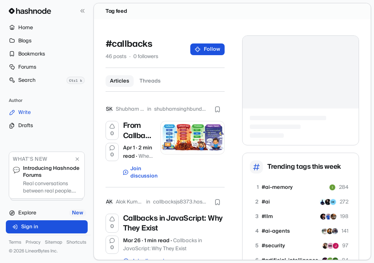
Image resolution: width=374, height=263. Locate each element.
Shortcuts (76, 242)
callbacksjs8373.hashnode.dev (180, 202)
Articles (119, 81)
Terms (15, 242)
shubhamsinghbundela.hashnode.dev (180, 109)
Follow (208, 49)
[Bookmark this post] (217, 109)
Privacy (33, 242)
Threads (150, 81)
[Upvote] (112, 130)
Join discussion (138, 172)
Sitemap (53, 242)
